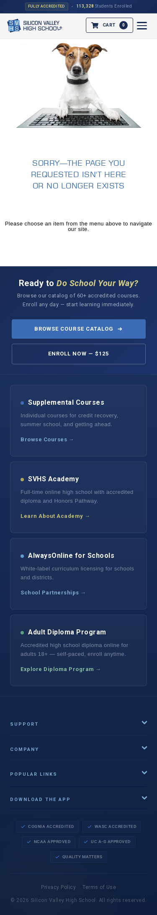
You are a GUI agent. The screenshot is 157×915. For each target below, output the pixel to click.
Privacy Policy (58, 887)
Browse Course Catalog (78, 329)
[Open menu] (142, 25)
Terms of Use (99, 887)
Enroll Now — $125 (78, 353)
